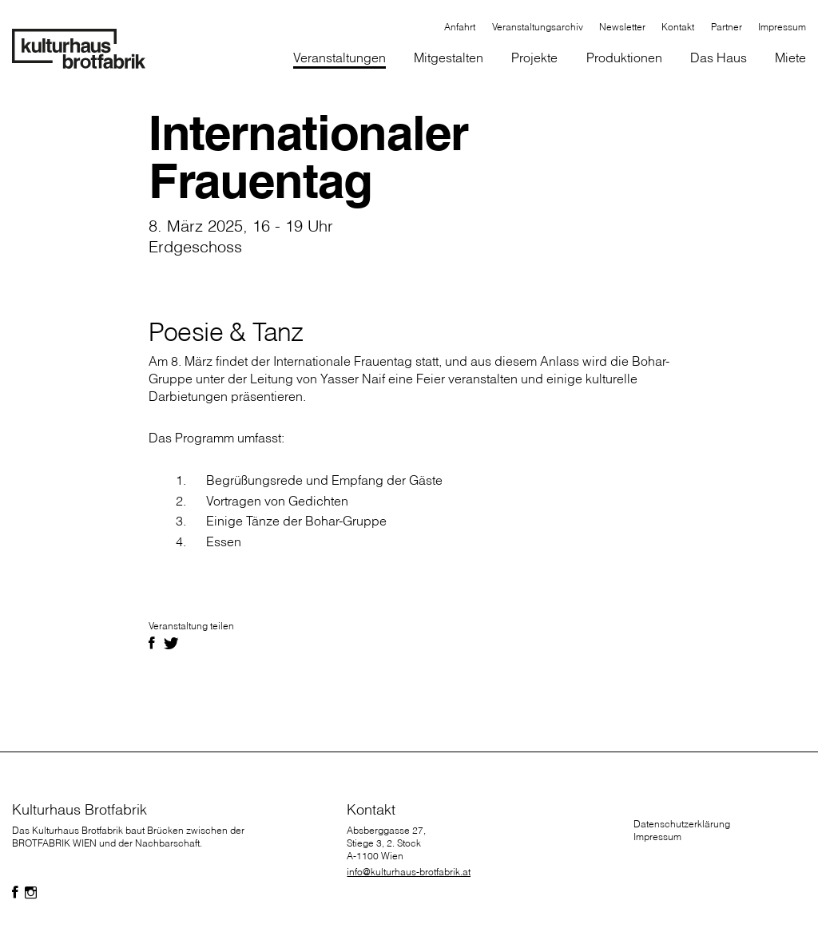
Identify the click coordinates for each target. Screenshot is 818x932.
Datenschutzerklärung (681, 824)
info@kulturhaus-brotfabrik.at (409, 872)
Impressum (657, 837)
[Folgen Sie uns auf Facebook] (15, 893)
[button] (449, 58)
